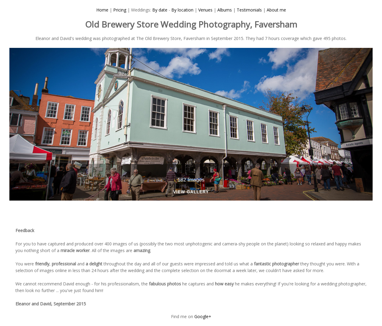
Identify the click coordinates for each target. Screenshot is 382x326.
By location (182, 10)
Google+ (202, 316)
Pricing (119, 10)
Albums (224, 10)
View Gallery (191, 192)
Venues (205, 10)
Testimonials (249, 10)
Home (102, 10)
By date (159, 10)
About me (276, 10)
